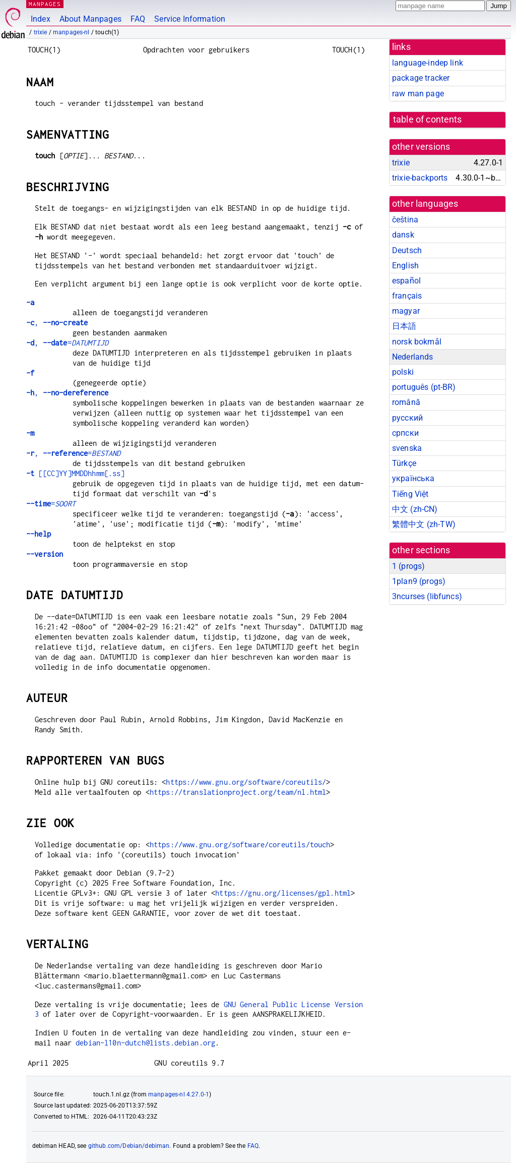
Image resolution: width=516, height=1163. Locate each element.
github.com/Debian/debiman (129, 1145)
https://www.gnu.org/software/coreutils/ (246, 782)
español (406, 280)
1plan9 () (418, 581)
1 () (408, 566)
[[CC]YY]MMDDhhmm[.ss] (75, 473)
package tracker (420, 78)
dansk (403, 235)
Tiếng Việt (410, 494)
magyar (406, 311)
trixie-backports (419, 178)
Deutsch (407, 250)
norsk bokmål (416, 341)
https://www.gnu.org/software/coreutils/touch (240, 844)
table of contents (427, 119)
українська (413, 478)
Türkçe (404, 463)
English (405, 265)
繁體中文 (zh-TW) (424, 524)
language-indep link (427, 63)
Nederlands (412, 357)
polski (403, 372)
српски (405, 433)
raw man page (418, 93)
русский (407, 418)
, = (67, 342)
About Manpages (90, 19)
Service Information (189, 19)
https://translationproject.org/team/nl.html (238, 792)
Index (40, 19)
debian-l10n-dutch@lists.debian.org (145, 1042)
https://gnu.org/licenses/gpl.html (283, 893)
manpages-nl (71, 32)
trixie (40, 32)
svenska (407, 448)
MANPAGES (45, 4)
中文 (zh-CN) (415, 509)
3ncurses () (427, 596)
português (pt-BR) (424, 387)
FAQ (138, 19)
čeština (405, 219)
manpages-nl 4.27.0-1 (178, 1094)
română (406, 402)
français (407, 296)
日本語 (404, 326)
